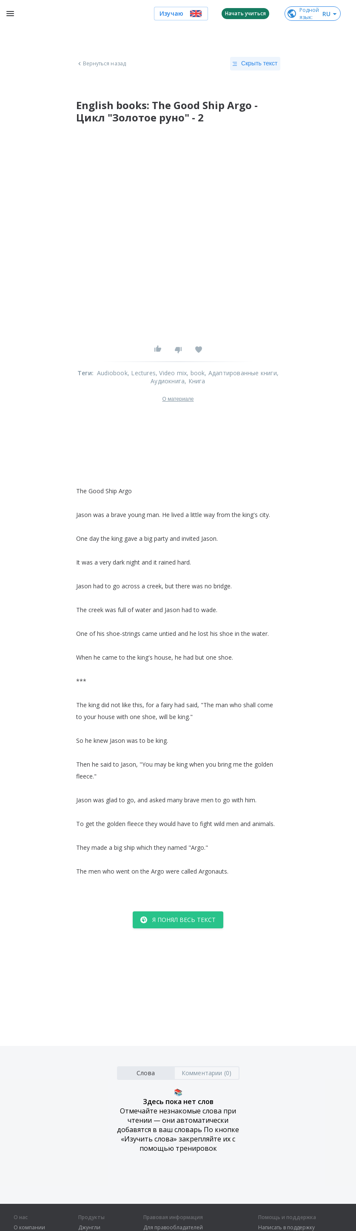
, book (196, 373)
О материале (178, 399)
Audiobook (112, 373)
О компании (29, 1227)
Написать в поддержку (286, 1227)
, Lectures (142, 373)
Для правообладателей (173, 1227)
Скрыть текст (255, 63)
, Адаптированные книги (240, 373)
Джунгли (89, 1227)
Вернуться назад (101, 63)
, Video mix (171, 373)
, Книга (195, 381)
